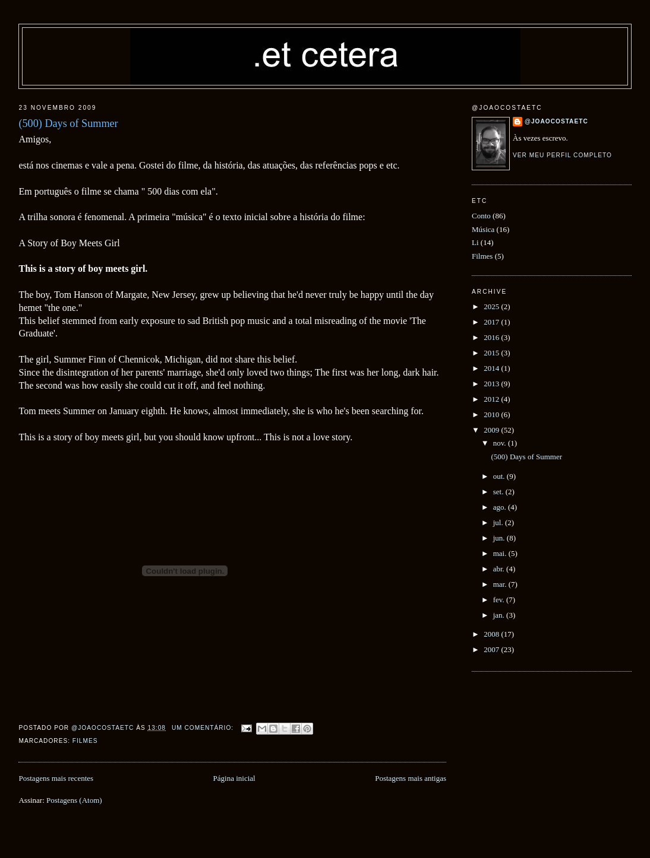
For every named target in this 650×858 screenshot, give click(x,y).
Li (475, 242)
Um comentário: (204, 727)
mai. (501, 553)
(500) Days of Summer (68, 123)
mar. (501, 584)
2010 (492, 414)
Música (483, 229)
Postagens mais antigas (410, 778)
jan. (499, 615)
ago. (500, 507)
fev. (499, 599)
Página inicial (234, 778)
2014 (492, 368)
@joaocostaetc (556, 121)
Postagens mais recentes (55, 778)
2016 (492, 337)
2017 (492, 321)
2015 (492, 352)
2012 (492, 399)
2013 (492, 383)
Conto (481, 215)
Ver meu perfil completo (562, 155)
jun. (500, 537)
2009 (492, 429)
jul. (499, 522)
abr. (499, 568)
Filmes (85, 741)
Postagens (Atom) (74, 800)
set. (499, 491)
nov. (500, 442)
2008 (492, 634)
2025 (492, 306)
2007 (492, 649)
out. (500, 476)
